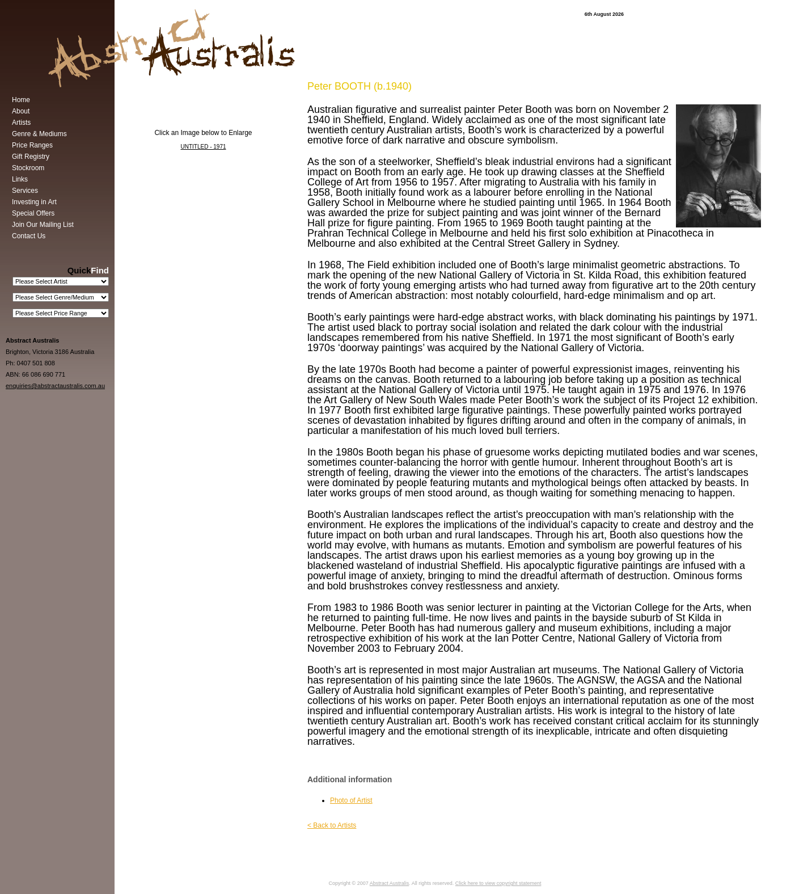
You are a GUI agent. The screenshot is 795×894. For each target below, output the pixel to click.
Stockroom (28, 168)
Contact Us (28, 236)
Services (25, 191)
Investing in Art (34, 202)
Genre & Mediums (39, 134)
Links (20, 179)
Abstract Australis (389, 883)
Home (21, 100)
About (20, 111)
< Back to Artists (331, 825)
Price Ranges (32, 145)
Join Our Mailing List (43, 225)
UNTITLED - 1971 (203, 147)
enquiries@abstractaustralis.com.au (55, 385)
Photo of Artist (351, 800)
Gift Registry (30, 157)
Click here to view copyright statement (498, 883)
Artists (21, 122)
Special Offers (33, 213)
